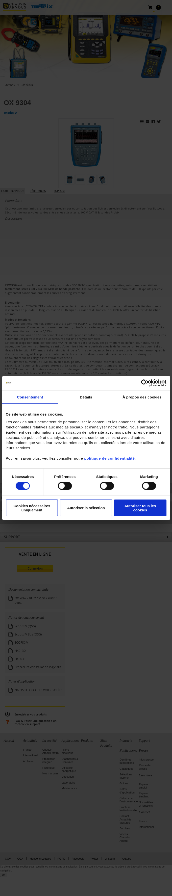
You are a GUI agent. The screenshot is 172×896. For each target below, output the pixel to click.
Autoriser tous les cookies (140, 508)
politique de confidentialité (109, 458)
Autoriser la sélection (86, 508)
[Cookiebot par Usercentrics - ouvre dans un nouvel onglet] (144, 383)
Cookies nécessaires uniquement (31, 508)
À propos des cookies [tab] (142, 397)
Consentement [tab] (30, 397)
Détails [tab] (86, 397)
